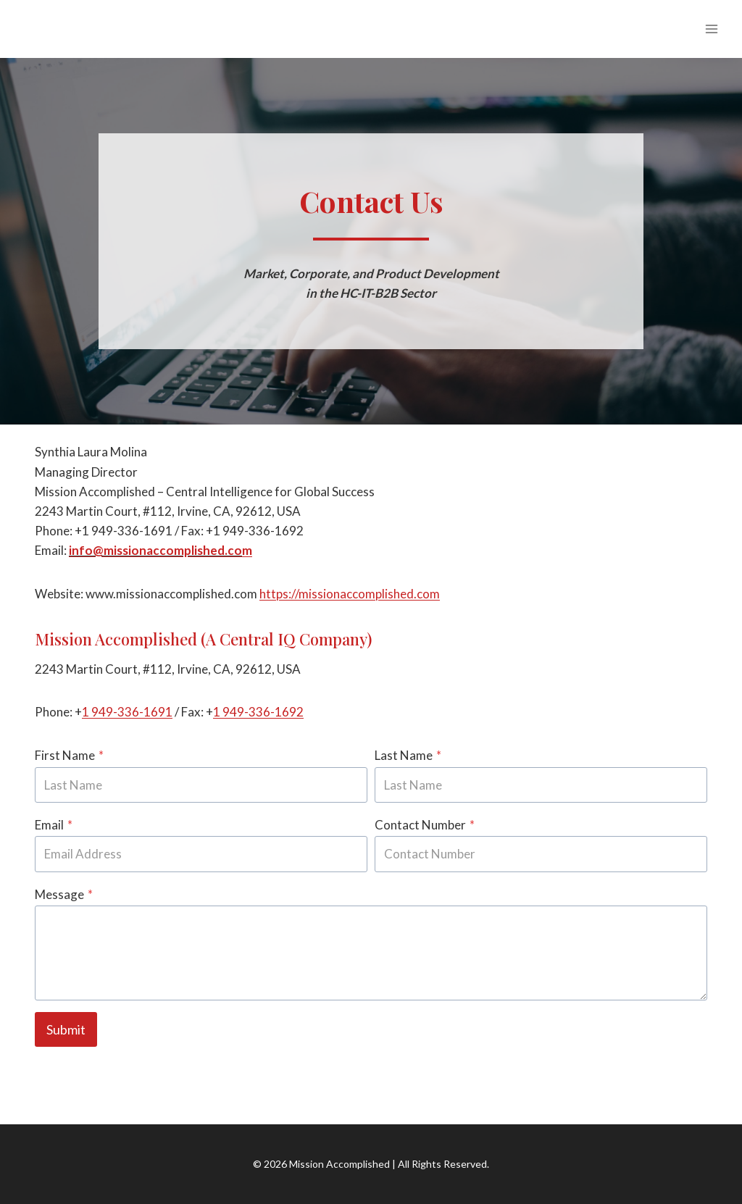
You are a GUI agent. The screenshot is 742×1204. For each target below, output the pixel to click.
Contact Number (425, 824)
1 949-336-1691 (127, 711)
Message (64, 894)
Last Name (408, 755)
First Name (69, 755)
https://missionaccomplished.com (349, 593)
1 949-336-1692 (258, 711)
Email (53, 824)
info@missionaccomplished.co (155, 550)
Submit (66, 1029)
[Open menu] (711, 28)
